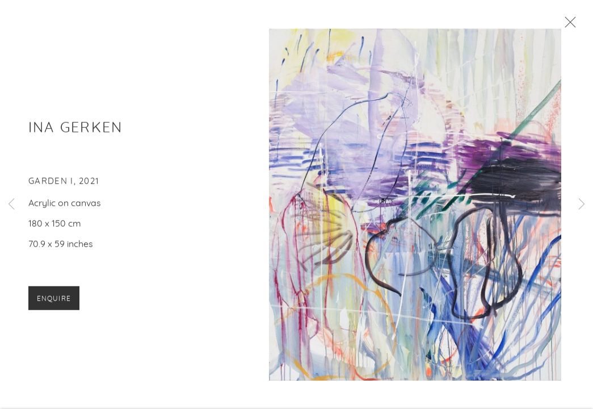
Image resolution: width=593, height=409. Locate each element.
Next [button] (581, 204)
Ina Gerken (75, 129)
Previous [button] (11, 204)
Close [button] (567, 25)
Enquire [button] (54, 300)
